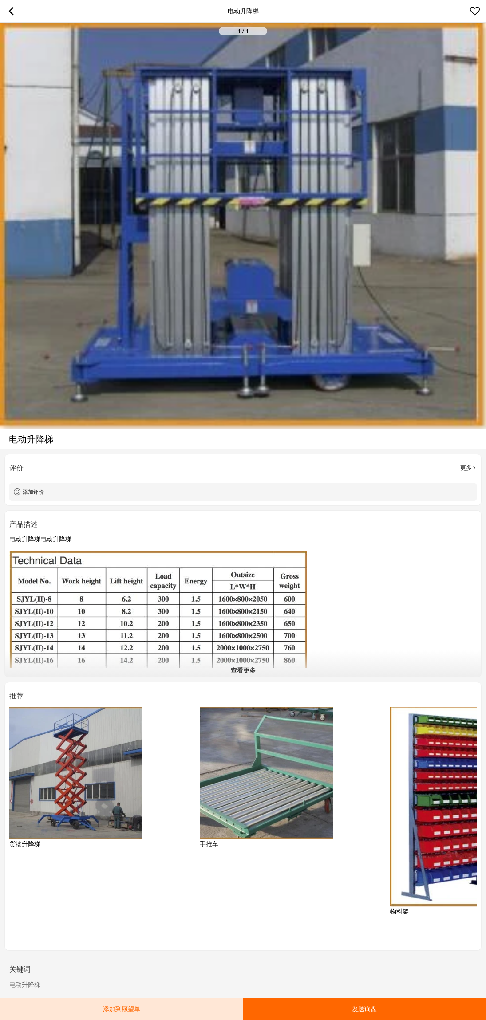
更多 (466, 467)
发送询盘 (364, 1008)
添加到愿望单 (121, 1008)
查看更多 (243, 670)
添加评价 (33, 492)
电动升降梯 (24, 984)
